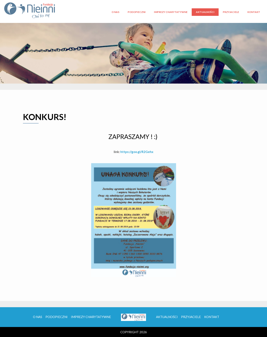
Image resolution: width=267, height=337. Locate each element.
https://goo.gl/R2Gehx (136, 152)
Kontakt (253, 12)
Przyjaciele (231, 12)
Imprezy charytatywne (171, 12)
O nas (115, 12)
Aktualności (205, 12)
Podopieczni (137, 12)
